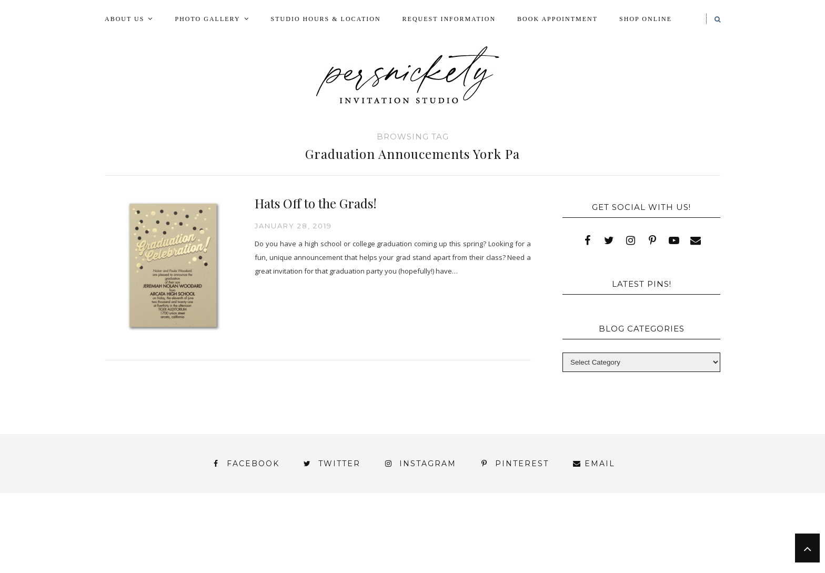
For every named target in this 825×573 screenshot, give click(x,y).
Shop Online (645, 19)
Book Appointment (557, 19)
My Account (534, 532)
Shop (408, 541)
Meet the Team (238, 568)
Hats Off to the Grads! (316, 203)
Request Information (449, 19)
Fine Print (461, 532)
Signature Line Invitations (504, 541)
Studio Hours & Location (326, 19)
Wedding (680, 541)
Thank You (613, 541)
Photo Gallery (207, 19)
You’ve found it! (660, 551)
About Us (124, 19)
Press (687, 532)
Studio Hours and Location (656, 559)
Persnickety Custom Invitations (370, 568)
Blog (177, 532)
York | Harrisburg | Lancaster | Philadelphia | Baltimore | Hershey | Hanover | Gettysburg (385, 551)
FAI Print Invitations (367, 532)
